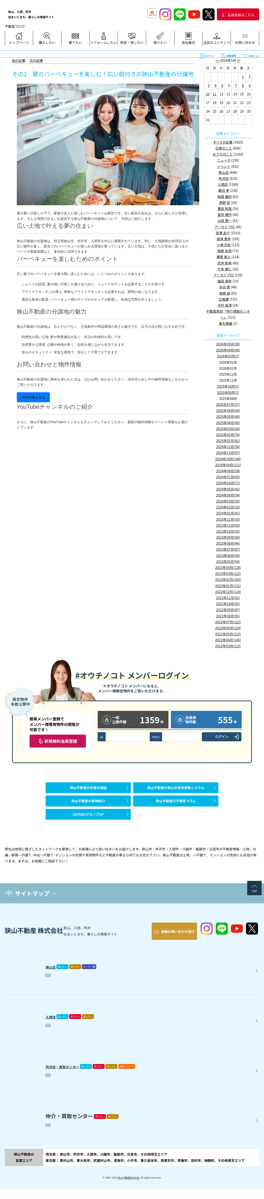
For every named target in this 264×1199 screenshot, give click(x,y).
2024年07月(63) (228, 476)
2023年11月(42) (228, 525)
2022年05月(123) (228, 634)
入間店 (223, 184)
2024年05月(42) (228, 489)
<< (217, 60)
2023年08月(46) (228, 543)
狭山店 (224, 172)
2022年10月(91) (228, 603)
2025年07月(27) (228, 404)
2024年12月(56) (228, 446)
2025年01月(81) (228, 440)
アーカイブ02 (224, 275)
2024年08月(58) (228, 470)
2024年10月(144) (228, 458)
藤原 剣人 (223, 256)
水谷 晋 (224, 287)
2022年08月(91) (228, 616)
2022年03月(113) (228, 645)
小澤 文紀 (223, 244)
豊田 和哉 (224, 208)
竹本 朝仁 (224, 269)
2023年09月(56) (228, 537)
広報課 (224, 299)
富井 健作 (224, 214)
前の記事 (18, 60)
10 (208, 94)
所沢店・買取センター (72, 1075)
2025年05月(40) (228, 416)
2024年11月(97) (228, 452)
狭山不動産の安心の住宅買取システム (175, 790)
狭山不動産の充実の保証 (88, 790)
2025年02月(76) (228, 434)
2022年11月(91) (228, 597)
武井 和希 (224, 263)
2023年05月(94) (228, 561)
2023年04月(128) (228, 567)
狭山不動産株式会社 (128, 1187)
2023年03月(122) (228, 573)
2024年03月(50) (228, 501)
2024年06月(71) (228, 482)
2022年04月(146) (228, 640)
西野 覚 (224, 202)
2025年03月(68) (228, 428)
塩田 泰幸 (224, 281)
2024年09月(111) (228, 464)
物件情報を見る (33, 397)
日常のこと (223, 148)
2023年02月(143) (228, 579)
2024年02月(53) (228, 507)
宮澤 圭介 (223, 232)
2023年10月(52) (228, 531)
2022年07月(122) (228, 622)
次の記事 (36, 60)
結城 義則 (224, 196)
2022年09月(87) (228, 609)
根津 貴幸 (223, 238)
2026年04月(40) (228, 350)
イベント (223, 166)
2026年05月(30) (228, 344)
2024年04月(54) (228, 495)
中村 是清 (224, 305)
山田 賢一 (224, 220)
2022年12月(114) (228, 591)
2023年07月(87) (228, 549)
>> (239, 60)
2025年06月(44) (228, 410)
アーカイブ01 (225, 226)
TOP (254, 905)
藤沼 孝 (223, 190)
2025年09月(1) (228, 392)
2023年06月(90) (228, 555)
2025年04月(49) (228, 422)
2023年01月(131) (228, 585)
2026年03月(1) (228, 356)
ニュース (223, 160)
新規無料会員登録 (60, 741)
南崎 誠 (224, 293)
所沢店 (224, 178)
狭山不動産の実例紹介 (88, 808)
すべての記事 (223, 142)
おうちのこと (223, 154)
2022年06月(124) (228, 628)
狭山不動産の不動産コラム (176, 808)
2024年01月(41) (228, 513)
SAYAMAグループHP (88, 826)
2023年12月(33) (228, 519)
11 (214, 94)
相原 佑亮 (224, 250)
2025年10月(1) (228, 386)
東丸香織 (225, 323)
